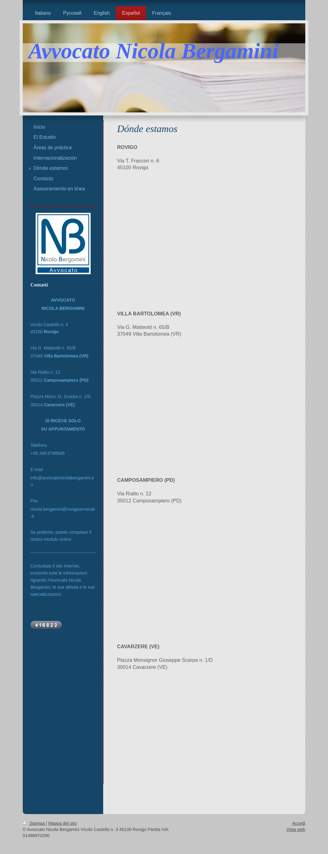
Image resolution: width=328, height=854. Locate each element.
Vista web (295, 829)
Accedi (298, 823)
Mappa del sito (62, 823)
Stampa (34, 823)
